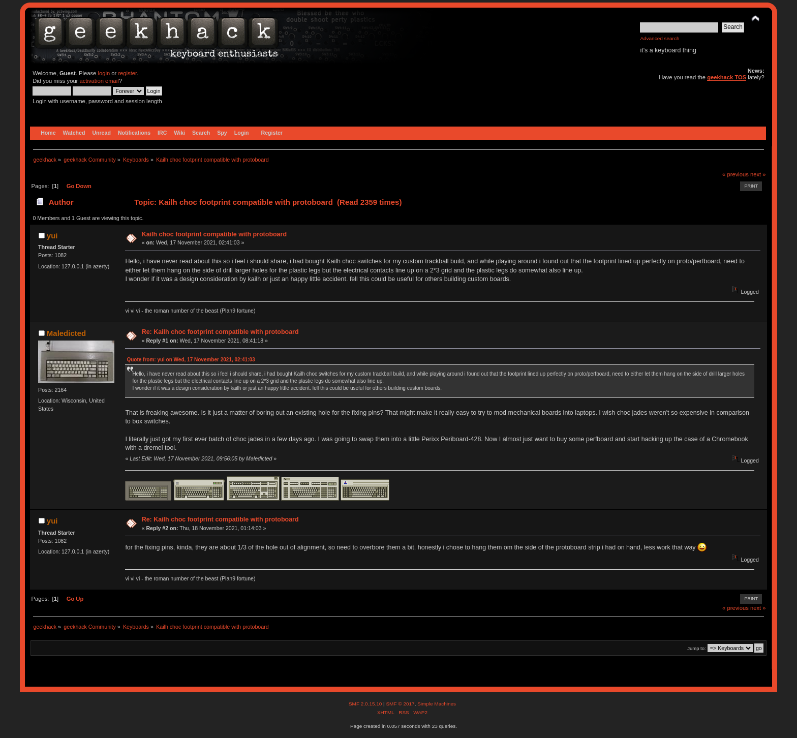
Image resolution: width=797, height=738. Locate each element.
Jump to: (696, 648)
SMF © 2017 (400, 703)
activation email (98, 81)
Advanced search (659, 38)
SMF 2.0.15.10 (366, 703)
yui (52, 235)
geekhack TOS (726, 77)
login (104, 73)
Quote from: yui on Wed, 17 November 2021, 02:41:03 (191, 359)
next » (758, 174)
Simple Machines (436, 703)
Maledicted (66, 333)
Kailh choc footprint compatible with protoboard (214, 234)
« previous (735, 174)
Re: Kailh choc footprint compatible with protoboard (220, 331)
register (127, 73)
